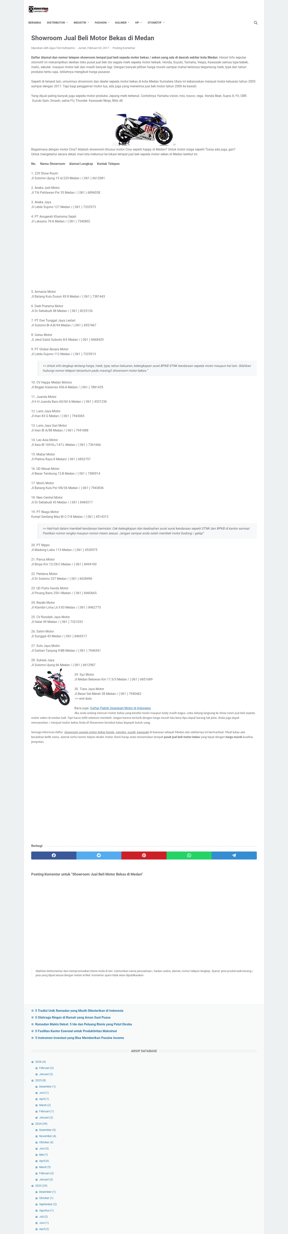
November (213, 180)
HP (140, 15)
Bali (232, 1018)
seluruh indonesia (210, 1173)
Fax (238, 1062)
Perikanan (241, 1136)
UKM (202, 1195)
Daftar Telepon (208, 1047)
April (210, 143)
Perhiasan (223, 1136)
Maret (210, 149)
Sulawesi (229, 1180)
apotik (221, 1018)
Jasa (238, 1084)
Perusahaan (206, 1158)
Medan (216, 1121)
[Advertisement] (106, 277)
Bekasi (203, 1032)
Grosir (218, 1069)
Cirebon (203, 1040)
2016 (207, 944)
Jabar (241, 1077)
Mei (209, 199)
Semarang (231, 1173)
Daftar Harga (244, 1040)
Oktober (212, 187)
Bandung (245, 1018)
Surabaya (205, 1188)
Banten (235, 1025)
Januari (212, 119)
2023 (207, 230)
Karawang (205, 1099)
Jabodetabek (207, 1084)
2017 (208, 670)
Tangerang (222, 1188)
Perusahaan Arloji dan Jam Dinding (230, 883)
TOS (142, 1219)
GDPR (166, 1219)
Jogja (214, 1092)
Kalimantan (230, 1092)
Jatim (202, 1092)
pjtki (240, 1158)
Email (228, 1055)
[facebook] (46, 895)
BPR (241, 1032)
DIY (201, 1055)
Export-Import (207, 1062)
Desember (213, 131)
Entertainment (245, 1055)
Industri (82, 15)
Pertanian (235, 1151)
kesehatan (221, 1106)
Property (217, 1165)
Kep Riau (240, 1099)
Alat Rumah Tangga (233, 1010)
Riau (230, 1165)
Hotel (230, 1069)
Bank (202, 1025)
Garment (204, 1069)
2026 (206, 106)
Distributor (59, 15)
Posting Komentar (124, 44)
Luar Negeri (233, 1114)
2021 (208, 379)
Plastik (203, 1165)
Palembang (222, 1128)
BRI (251, 1032)
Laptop (216, 1114)
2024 (207, 168)
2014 (207, 968)
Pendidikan (206, 1136)
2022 (208, 298)
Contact (154, 1219)
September (213, 249)
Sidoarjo (204, 1180)
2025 (206, 125)
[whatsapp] (137, 895)
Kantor (246, 1092)
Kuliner (123, 15)
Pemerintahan (242, 1128)
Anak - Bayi (206, 1018)
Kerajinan (205, 1106)
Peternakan (226, 1158)
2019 (208, 521)
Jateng (250, 1084)
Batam (249, 1025)
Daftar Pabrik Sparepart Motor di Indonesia (120, 738)
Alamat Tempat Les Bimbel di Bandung (233, 931)
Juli (209, 261)
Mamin (203, 1121)
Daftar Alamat (222, 1040)
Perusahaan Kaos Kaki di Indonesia (231, 746)
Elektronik (214, 1055)
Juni (209, 137)
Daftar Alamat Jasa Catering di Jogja (232, 784)
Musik (241, 1121)
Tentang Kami (126, 1219)
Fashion (103, 15)
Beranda (37, 15)
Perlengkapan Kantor (212, 1143)
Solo (216, 1180)
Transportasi (242, 1188)
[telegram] (167, 895)
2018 (208, 602)
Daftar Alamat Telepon (150, 1227)
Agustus (212, 255)
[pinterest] (107, 895)
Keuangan (239, 1106)
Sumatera (246, 1180)
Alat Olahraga (207, 1010)
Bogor (230, 1032)
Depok (226, 1047)
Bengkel (217, 1032)
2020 (208, 459)
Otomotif (157, 15)
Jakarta (225, 1084)
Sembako (249, 1173)
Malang (250, 1114)
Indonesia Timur (209, 1077)
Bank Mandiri (218, 1025)
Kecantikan (224, 1099)
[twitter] (76, 895)
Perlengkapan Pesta (211, 1151)
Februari (212, 112)
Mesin (229, 1121)
